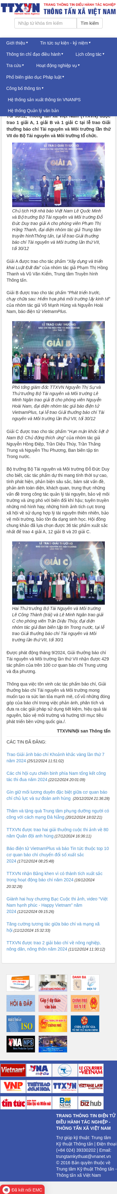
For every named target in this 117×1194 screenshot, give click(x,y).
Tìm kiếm (90, 23)
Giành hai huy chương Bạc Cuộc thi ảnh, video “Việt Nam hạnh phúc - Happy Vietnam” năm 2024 (57, 905)
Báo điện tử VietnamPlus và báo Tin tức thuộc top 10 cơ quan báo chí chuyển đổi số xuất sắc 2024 (58, 854)
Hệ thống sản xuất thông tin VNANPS (44, 99)
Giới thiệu (15, 42)
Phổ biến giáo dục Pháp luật (33, 77)
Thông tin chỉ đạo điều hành (33, 54)
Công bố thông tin (23, 88)
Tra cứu (13, 65)
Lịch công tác (88, 54)
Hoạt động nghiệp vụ (56, 65)
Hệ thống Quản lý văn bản (33, 110)
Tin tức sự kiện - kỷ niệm (64, 42)
